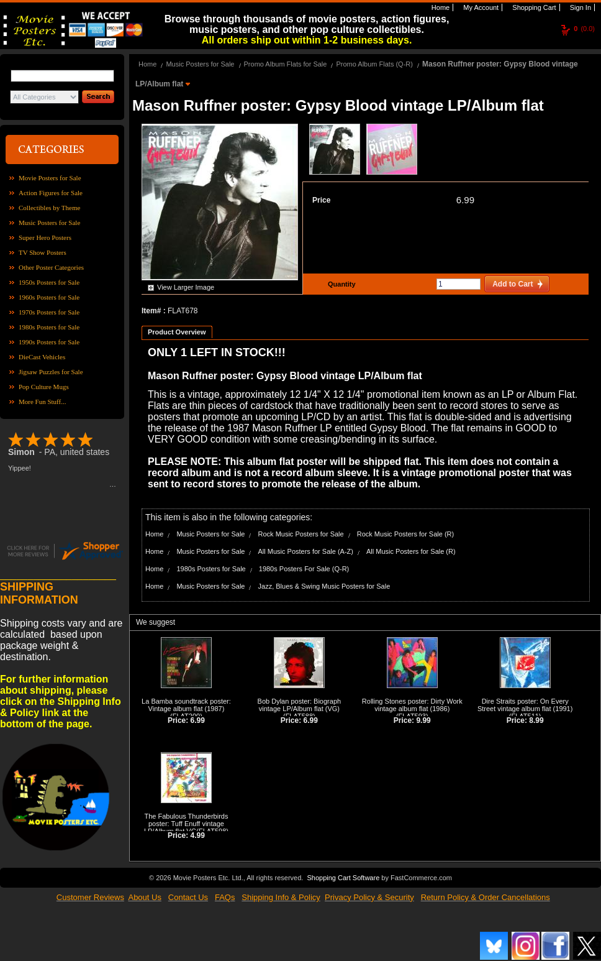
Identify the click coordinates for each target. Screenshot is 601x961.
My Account (480, 7)
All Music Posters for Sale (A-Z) (305, 551)
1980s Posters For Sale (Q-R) (304, 568)
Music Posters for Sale (49, 222)
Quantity (340, 284)
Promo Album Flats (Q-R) (374, 64)
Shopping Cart (533, 7)
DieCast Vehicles (42, 357)
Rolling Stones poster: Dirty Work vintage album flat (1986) (412, 704)
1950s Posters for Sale (49, 282)
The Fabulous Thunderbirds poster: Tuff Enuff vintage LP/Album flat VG (186, 823)
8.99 (536, 720)
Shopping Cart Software (343, 877)
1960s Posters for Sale (49, 297)
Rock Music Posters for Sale (301, 534)
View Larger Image (185, 287)
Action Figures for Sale (51, 192)
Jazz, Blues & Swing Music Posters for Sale (324, 586)
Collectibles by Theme (49, 207)
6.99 (465, 200)
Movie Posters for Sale (50, 178)
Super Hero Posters (45, 237)
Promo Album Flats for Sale (285, 64)
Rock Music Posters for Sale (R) (405, 534)
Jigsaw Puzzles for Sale (51, 371)
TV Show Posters (42, 252)
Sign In (579, 7)
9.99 (423, 720)
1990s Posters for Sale (49, 342)
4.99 (198, 835)
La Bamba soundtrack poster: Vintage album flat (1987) (186, 704)
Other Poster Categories (51, 267)
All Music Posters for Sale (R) (411, 551)
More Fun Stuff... (42, 401)
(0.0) (584, 28)
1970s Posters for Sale (49, 312)
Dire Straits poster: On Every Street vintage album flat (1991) (524, 704)
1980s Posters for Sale (49, 327)
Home (440, 7)
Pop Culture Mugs (44, 386)
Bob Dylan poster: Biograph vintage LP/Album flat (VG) (299, 704)
